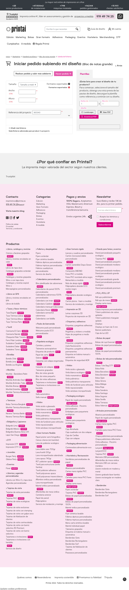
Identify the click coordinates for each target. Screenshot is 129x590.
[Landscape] (87, 112)
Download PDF (89, 116)
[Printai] (16, 29)
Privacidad (9, 226)
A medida (40, 225)
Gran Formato (42, 207)
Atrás (118, 65)
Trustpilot (10, 176)
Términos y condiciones (14, 228)
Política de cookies (12, 224)
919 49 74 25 (105, 16)
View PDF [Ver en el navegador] (106, 112)
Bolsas (39, 216)
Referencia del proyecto (20, 112)
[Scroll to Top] (124, 579)
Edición (39, 200)
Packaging (40, 213)
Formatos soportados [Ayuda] (58, 83)
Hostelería (40, 222)
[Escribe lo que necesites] (62, 29)
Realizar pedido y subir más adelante (32, 73)
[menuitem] (10, 37)
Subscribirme (104, 224)
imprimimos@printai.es (16, 200)
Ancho (12, 92)
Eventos (39, 219)
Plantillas (84, 73)
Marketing (40, 203)
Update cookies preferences (13, 588)
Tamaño (12, 84)
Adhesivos (40, 210)
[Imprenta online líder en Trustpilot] (12, 15)
